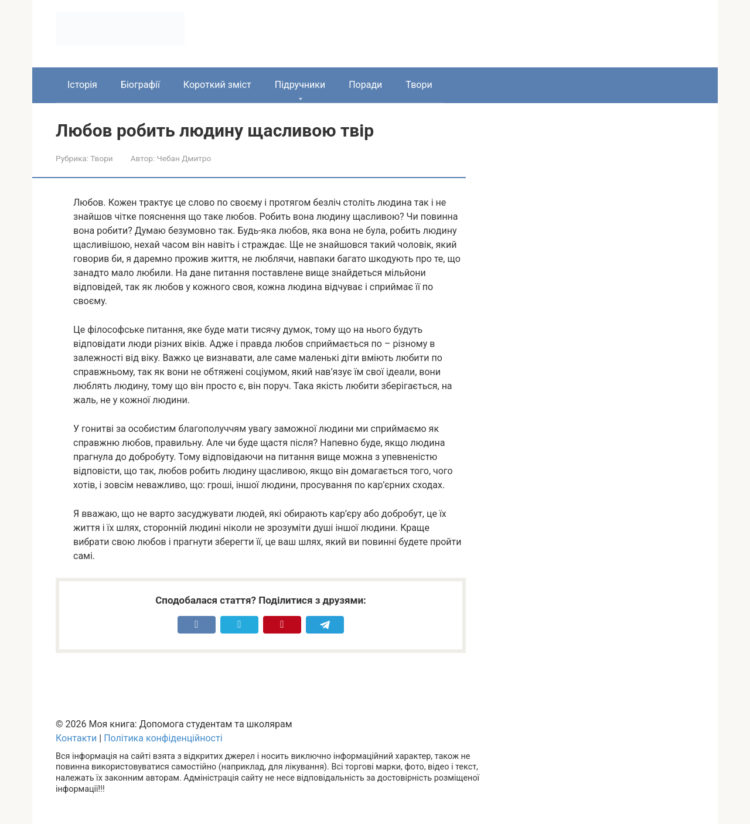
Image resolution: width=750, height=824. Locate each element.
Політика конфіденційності (163, 738)
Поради (365, 84)
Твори (418, 84)
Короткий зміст (217, 84)
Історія (82, 84)
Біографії (140, 84)
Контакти (76, 738)
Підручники (300, 84)
